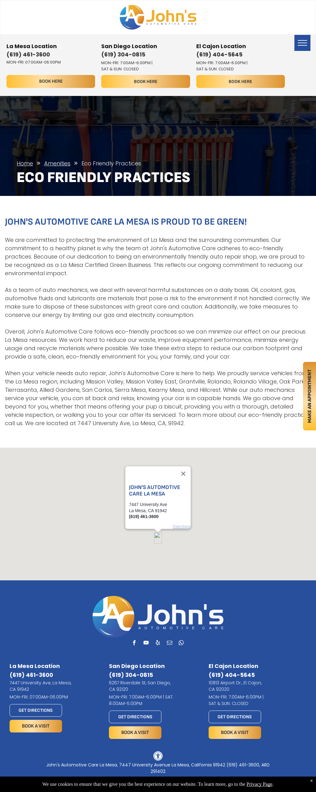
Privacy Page (259, 784)
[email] (169, 643)
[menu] (302, 43)
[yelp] (158, 643)
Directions (182, 508)
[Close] (183, 455)
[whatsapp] (181, 643)
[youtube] (146, 643)
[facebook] (134, 643)
